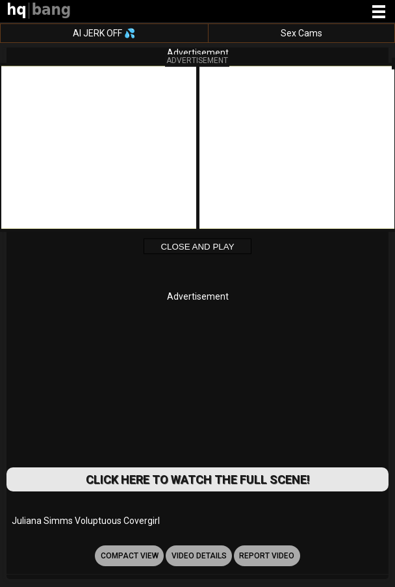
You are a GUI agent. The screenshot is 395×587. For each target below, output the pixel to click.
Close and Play (197, 247)
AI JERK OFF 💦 (104, 33)
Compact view (130, 555)
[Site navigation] (379, 12)
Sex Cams (301, 33)
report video (266, 555)
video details (199, 555)
